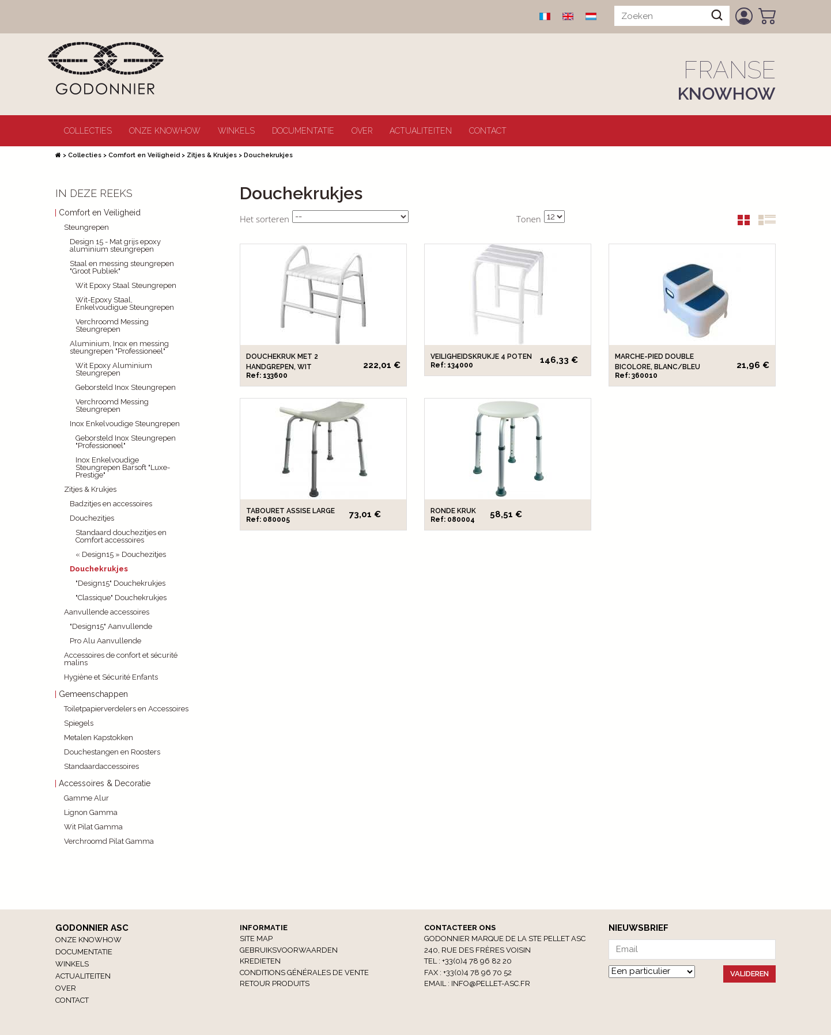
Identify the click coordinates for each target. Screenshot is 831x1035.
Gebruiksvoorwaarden (289, 950)
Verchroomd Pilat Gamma (109, 841)
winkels (236, 130)
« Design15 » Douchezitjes (120, 554)
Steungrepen (86, 227)
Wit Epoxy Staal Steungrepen (125, 285)
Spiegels (78, 723)
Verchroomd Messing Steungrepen (112, 325)
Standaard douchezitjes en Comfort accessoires (121, 536)
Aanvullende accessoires (106, 612)
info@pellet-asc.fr (490, 983)
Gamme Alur (86, 798)
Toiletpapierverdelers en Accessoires (126, 708)
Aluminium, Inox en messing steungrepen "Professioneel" (119, 347)
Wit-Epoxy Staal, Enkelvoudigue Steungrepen (124, 303)
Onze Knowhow (165, 130)
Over (362, 130)
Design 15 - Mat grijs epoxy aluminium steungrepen (115, 245)
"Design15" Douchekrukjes (120, 583)
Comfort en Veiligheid (144, 155)
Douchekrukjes (99, 569)
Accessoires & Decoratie (104, 783)
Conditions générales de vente (304, 972)
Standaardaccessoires (101, 766)
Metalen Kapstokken (98, 737)
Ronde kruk (453, 511)
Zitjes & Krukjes (212, 155)
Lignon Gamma (91, 812)
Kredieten (260, 961)
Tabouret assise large (290, 511)
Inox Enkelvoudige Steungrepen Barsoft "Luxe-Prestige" (122, 467)
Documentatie (303, 130)
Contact (488, 130)
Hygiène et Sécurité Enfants (111, 677)
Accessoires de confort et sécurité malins (120, 658)
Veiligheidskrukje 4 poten (481, 356)
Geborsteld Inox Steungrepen (125, 387)
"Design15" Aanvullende (111, 626)
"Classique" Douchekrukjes (121, 597)
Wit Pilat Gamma (93, 827)
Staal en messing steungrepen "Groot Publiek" (122, 267)
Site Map (256, 938)
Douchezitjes (92, 518)
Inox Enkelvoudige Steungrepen (125, 423)
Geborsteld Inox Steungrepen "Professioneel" (125, 441)
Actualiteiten (421, 130)
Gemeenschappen (93, 694)
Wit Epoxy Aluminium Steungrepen (113, 369)
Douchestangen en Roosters (112, 752)
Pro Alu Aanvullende (105, 640)
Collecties (88, 130)
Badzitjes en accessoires (111, 503)
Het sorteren (264, 219)
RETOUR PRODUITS (274, 983)
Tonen (528, 219)
